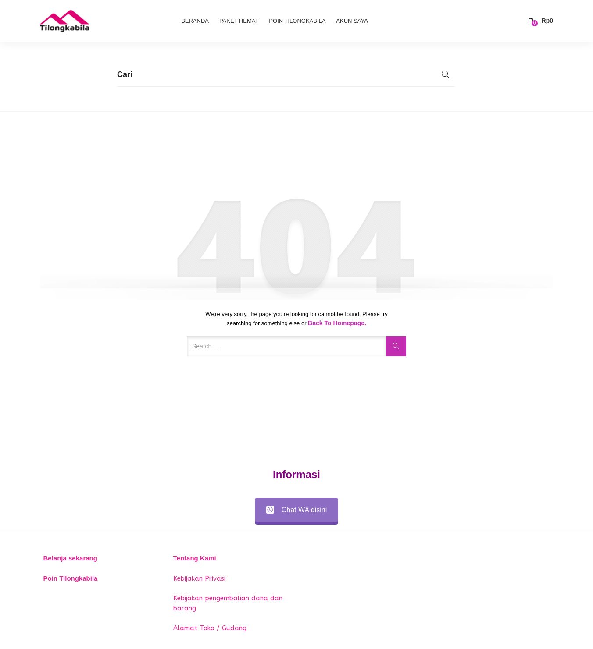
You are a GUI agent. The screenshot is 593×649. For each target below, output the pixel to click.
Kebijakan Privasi (199, 578)
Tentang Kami (194, 558)
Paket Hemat (239, 21)
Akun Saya (352, 21)
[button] (540, 21)
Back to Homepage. (337, 322)
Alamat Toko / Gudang (209, 628)
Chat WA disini (296, 510)
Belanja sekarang (70, 558)
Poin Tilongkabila (297, 21)
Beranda (195, 21)
